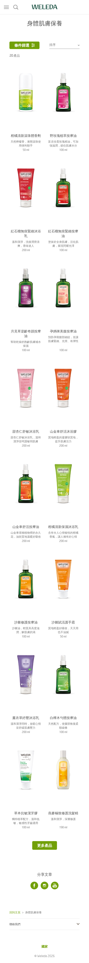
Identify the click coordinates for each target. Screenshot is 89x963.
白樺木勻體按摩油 (63, 717)
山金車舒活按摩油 (25, 526)
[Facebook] (34, 886)
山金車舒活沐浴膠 (63, 431)
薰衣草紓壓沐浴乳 (25, 717)
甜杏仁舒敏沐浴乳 (25, 431)
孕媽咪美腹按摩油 (63, 331)
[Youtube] (55, 886)
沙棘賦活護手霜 (63, 622)
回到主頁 (14, 912)
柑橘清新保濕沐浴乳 (63, 526)
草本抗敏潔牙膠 (26, 813)
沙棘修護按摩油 (26, 622)
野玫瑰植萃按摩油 (63, 135)
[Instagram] (45, 886)
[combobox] (64, 44)
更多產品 (44, 845)
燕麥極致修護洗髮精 (63, 813)
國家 (44, 946)
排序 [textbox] (52, 44)
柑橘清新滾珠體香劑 (26, 135)
